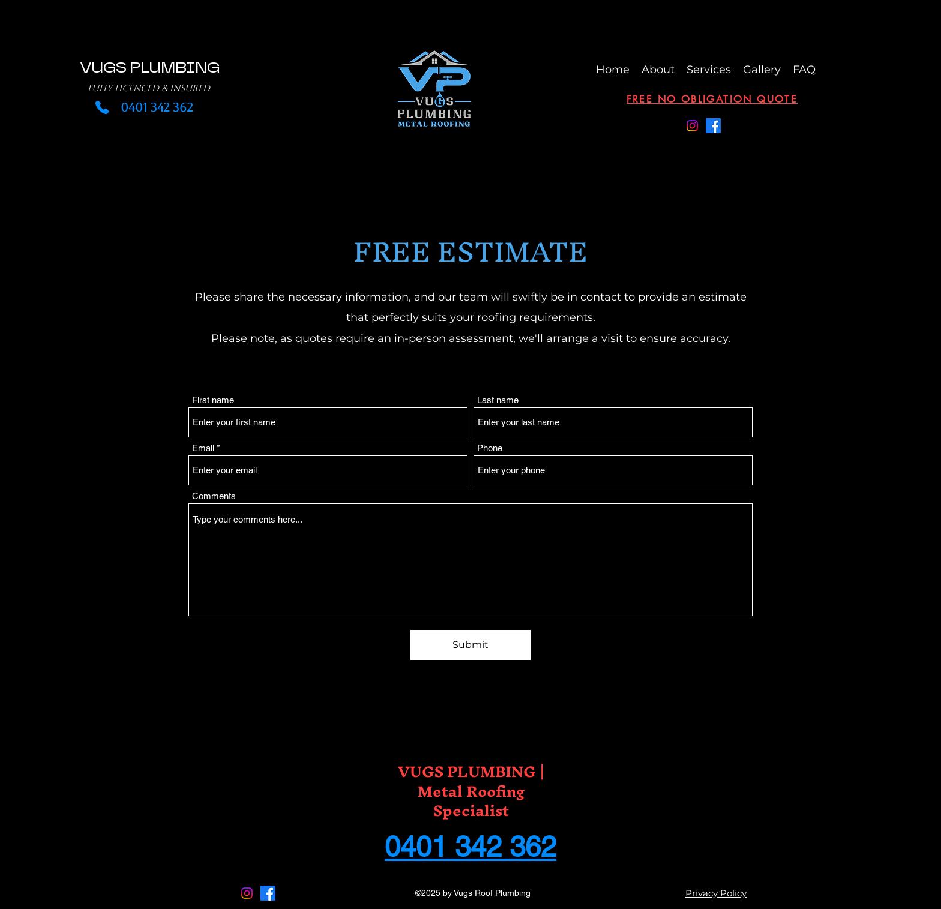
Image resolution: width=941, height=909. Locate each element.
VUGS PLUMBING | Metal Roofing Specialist (471, 791)
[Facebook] (713, 125)
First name (213, 399)
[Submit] (470, 645)
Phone (489, 447)
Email (203, 447)
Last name (498, 399)
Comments (214, 495)
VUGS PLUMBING (150, 67)
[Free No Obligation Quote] (712, 99)
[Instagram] (692, 125)
